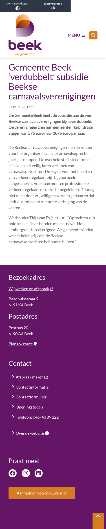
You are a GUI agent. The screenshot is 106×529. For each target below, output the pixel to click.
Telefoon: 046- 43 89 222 (37, 417)
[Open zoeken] (93, 35)
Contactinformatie (32, 387)
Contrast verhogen (17, 6)
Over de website (32, 433)
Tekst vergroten (52, 6)
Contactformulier (31, 396)
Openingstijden (29, 406)
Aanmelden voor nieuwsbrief (42, 492)
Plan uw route (23, 343)
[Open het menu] (77, 35)
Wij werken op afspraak (31, 288)
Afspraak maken (32, 376)
